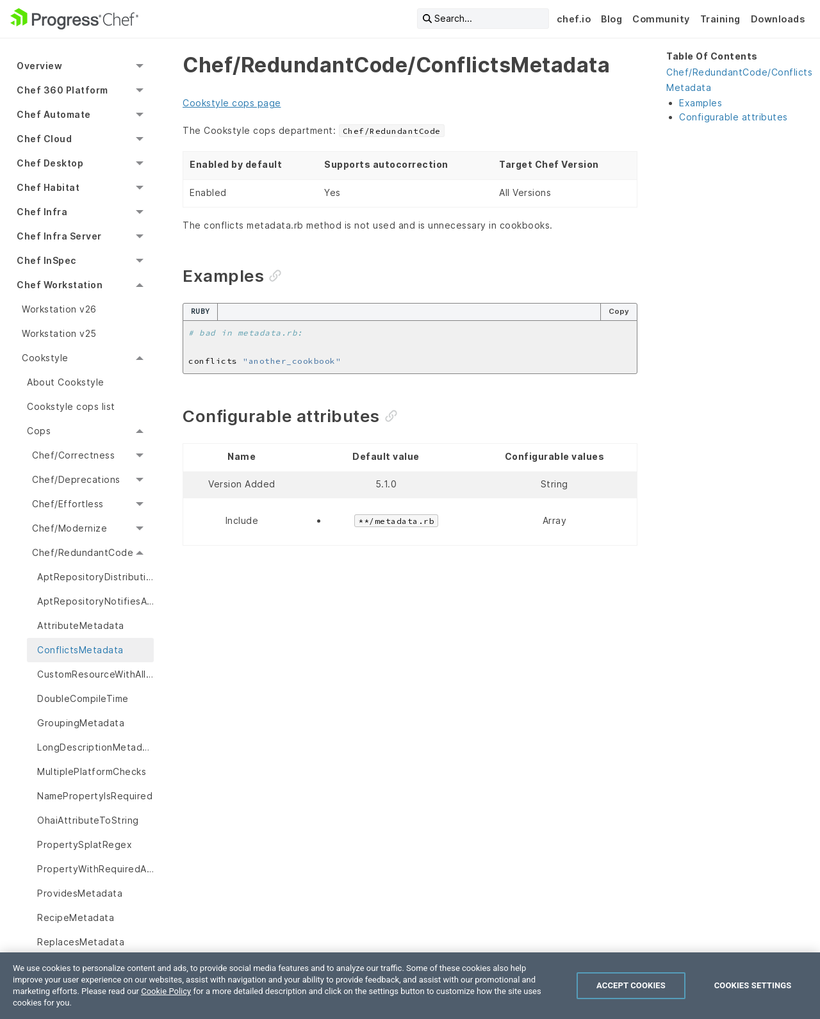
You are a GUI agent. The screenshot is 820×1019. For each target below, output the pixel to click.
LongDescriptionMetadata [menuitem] (95, 747)
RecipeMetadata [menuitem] (75, 917)
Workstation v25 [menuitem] (59, 333)
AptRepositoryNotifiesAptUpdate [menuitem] (95, 601)
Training (720, 18)
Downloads (778, 18)
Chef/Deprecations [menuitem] (76, 479)
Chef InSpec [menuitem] (46, 260)
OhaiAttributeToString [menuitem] (88, 820)
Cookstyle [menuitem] (45, 357)
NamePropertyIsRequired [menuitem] (94, 795)
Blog (611, 18)
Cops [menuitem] (39, 430)
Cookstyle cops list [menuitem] (71, 406)
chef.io (574, 18)
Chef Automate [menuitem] (54, 114)
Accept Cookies (631, 985)
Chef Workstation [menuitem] (59, 284)
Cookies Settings (753, 985)
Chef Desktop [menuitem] (50, 163)
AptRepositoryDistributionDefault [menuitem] (95, 576)
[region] (410, 985)
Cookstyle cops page (232, 102)
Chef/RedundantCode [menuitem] (82, 552)
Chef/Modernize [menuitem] (69, 528)
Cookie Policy (166, 991)
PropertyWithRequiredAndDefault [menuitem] (95, 868)
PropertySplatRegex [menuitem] (84, 844)
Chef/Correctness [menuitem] (73, 455)
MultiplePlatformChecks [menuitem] (91, 771)
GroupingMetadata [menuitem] (80, 722)
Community (661, 18)
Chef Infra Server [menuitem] (59, 236)
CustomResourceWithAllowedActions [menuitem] (95, 674)
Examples (700, 102)
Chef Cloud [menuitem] (44, 138)
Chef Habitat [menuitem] (48, 187)
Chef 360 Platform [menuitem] (62, 90)
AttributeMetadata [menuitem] (80, 625)
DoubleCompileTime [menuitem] (83, 698)
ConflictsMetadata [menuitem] (80, 649)
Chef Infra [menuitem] (42, 211)
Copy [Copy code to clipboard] (619, 311)
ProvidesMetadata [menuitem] (79, 893)
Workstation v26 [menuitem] (59, 309)
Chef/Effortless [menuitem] (68, 503)
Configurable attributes (733, 116)
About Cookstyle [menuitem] (65, 382)
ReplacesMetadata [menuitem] (80, 941)
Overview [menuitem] (39, 65)
